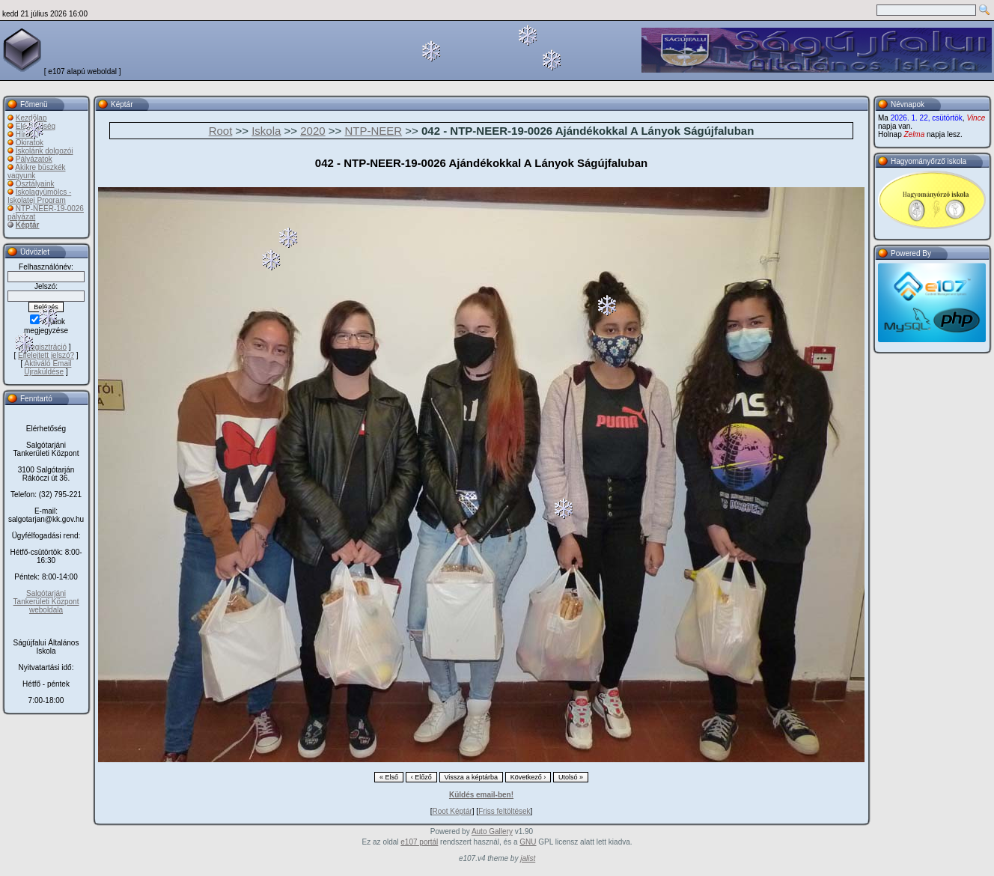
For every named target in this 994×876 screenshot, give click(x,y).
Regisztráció (46, 347)
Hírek (25, 134)
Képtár (28, 225)
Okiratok (29, 143)
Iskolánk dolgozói (44, 151)
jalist (527, 858)
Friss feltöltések (504, 811)
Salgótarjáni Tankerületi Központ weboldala (46, 601)
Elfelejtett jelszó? (46, 355)
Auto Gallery (492, 831)
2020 (312, 130)
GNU (527, 842)
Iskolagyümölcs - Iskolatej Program (39, 196)
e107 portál (419, 842)
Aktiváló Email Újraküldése (47, 367)
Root (221, 130)
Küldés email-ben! (481, 795)
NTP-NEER (373, 130)
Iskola (266, 130)
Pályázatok (34, 159)
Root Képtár (452, 811)
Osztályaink (35, 184)
